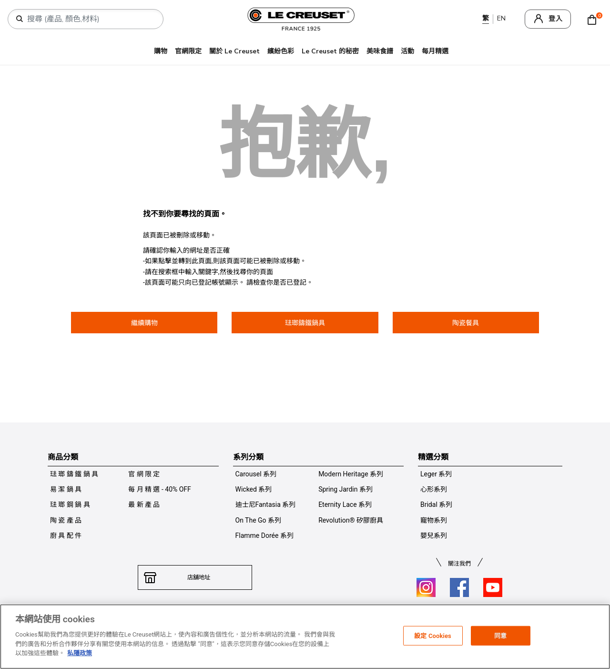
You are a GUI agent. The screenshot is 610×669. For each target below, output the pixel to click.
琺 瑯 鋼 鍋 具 (70, 504)
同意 (500, 635)
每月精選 (435, 51)
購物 (160, 51)
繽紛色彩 (280, 51)
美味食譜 (379, 51)
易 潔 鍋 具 (65, 489)
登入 (556, 18)
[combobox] (89, 19)
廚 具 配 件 (65, 535)
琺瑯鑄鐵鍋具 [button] (305, 323)
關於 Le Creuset (234, 51)
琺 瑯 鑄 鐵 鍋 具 (74, 474)
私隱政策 (79, 653)
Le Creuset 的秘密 (330, 51)
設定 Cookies (432, 635)
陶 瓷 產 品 (65, 520)
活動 (407, 51)
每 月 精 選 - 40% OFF (159, 489)
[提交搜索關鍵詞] (19, 19)
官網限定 (188, 51)
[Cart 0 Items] (594, 19)
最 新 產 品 (144, 504)
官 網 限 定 (144, 474)
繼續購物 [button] (144, 323)
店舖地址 (195, 577)
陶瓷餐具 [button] (465, 323)
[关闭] (594, 635)
